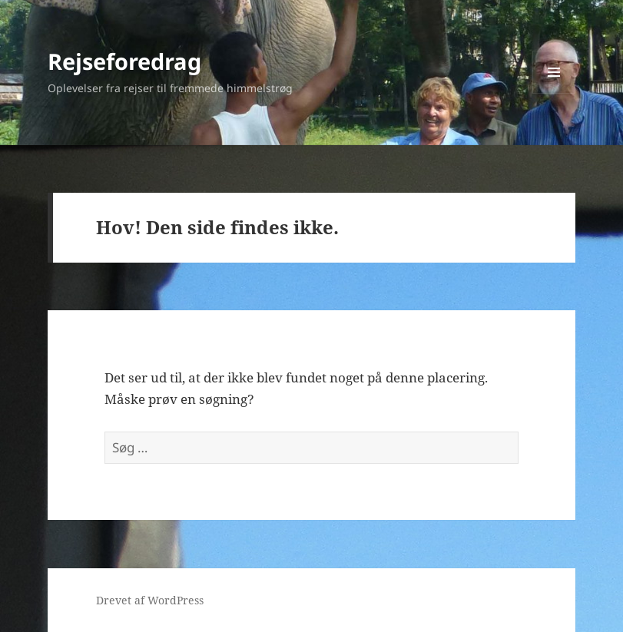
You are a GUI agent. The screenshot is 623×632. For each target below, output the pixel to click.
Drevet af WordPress (150, 600)
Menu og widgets (554, 93)
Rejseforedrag (124, 61)
